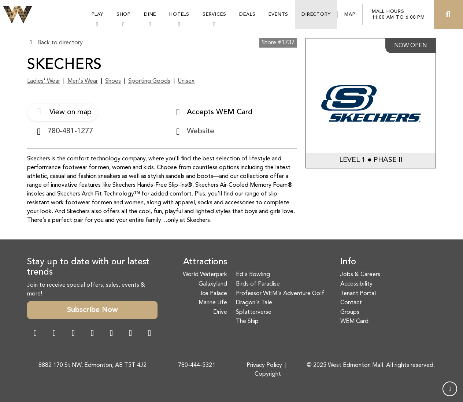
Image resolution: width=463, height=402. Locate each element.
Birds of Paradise (258, 284)
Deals (247, 14)
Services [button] (214, 14)
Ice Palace (214, 294)
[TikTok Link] (130, 334)
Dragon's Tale (254, 303)
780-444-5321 (196, 365)
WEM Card (354, 321)
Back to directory (60, 43)
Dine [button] (150, 14)
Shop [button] (123, 14)
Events (278, 14)
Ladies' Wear (43, 81)
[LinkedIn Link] (149, 334)
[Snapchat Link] (73, 334)
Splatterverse (253, 312)
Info (348, 262)
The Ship (247, 321)
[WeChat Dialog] (111, 334)
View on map (62, 111)
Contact (351, 303)
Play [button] (97, 14)
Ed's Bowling (253, 275)
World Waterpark (205, 275)
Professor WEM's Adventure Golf (280, 294)
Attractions (205, 262)
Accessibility (356, 284)
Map (349, 14)
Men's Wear (82, 81)
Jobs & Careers (360, 275)
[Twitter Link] (92, 334)
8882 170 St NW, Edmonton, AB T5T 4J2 (92, 365)
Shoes (113, 81)
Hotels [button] (179, 14)
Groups (349, 312)
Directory (315, 14)
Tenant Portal (358, 294)
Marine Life (213, 303)
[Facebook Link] (35, 334)
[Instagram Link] (54, 334)
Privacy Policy (264, 365)
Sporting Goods (149, 81)
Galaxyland (213, 284)
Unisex (186, 81)
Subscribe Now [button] (92, 310)
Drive (220, 312)
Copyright (268, 374)
